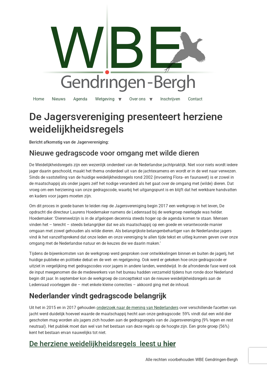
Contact (195, 98)
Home (38, 98)
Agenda (80, 98)
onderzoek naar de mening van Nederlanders (137, 307)
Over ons (137, 98)
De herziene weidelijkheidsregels (83, 343)
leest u (150, 343)
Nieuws (58, 98)
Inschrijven (170, 98)
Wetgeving (104, 98)
